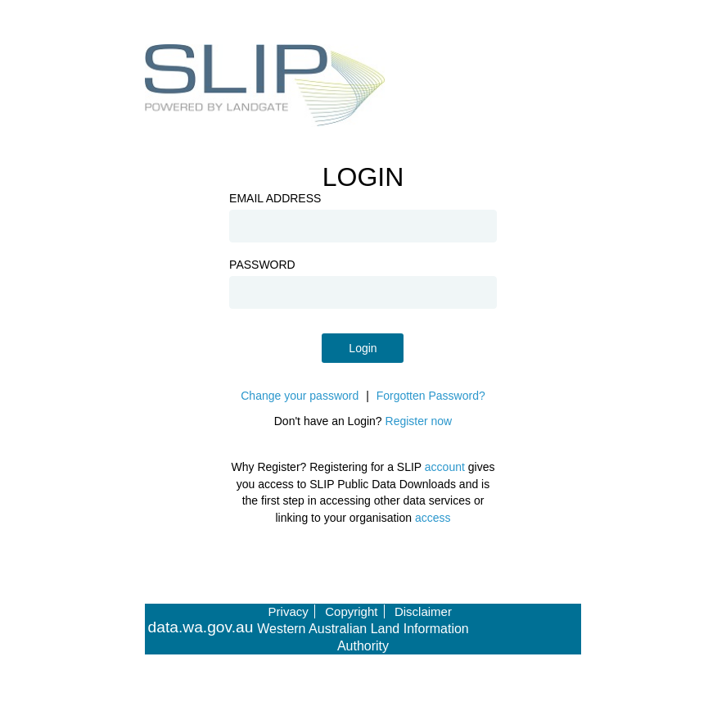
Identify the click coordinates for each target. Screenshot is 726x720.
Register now (419, 421)
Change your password (299, 395)
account (445, 466)
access (433, 517)
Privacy (288, 611)
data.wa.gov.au (201, 627)
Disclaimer (423, 611)
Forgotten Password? (431, 395)
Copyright (351, 611)
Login (363, 348)
